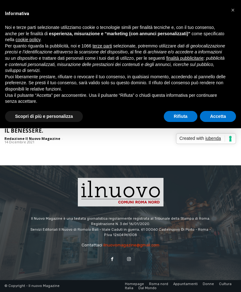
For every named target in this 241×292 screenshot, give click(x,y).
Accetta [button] (218, 116)
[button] (233, 10)
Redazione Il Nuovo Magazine (32, 138)
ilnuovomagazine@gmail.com (131, 245)
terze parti (102, 45)
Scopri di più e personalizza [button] (44, 116)
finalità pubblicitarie (185, 58)
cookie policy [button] (27, 39)
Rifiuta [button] (181, 116)
